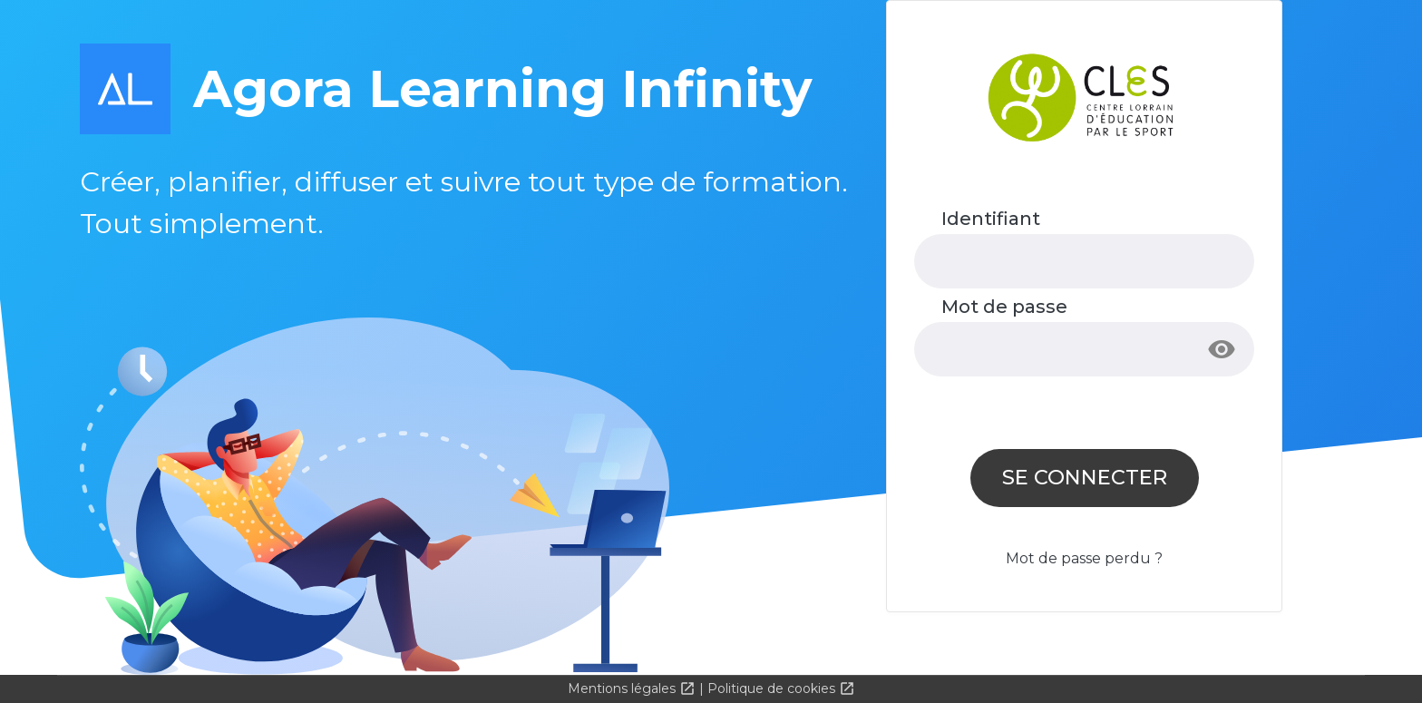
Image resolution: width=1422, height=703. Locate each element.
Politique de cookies (773, 688)
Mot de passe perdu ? (1084, 558)
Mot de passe (1004, 306)
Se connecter (1084, 477)
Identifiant (990, 218)
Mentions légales (623, 688)
